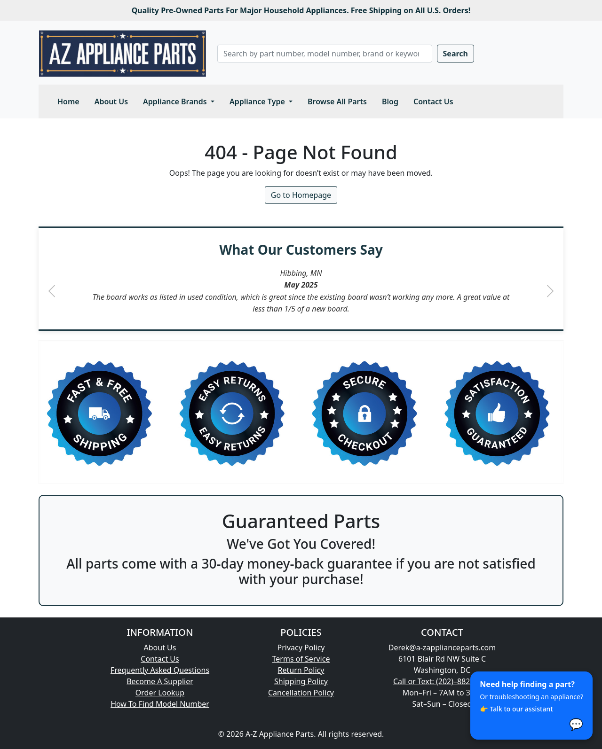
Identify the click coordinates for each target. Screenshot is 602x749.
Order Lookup (159, 692)
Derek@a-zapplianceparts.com (442, 647)
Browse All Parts (337, 101)
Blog (390, 101)
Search (455, 53)
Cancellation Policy (301, 692)
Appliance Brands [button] (176, 101)
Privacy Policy (301, 647)
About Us (111, 101)
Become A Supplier (160, 681)
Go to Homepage (301, 195)
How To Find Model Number (160, 704)
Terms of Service (301, 659)
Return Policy (301, 670)
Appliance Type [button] (258, 101)
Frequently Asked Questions (160, 670)
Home (68, 101)
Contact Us (433, 101)
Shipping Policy (301, 681)
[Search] (324, 53)
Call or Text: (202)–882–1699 (442, 681)
